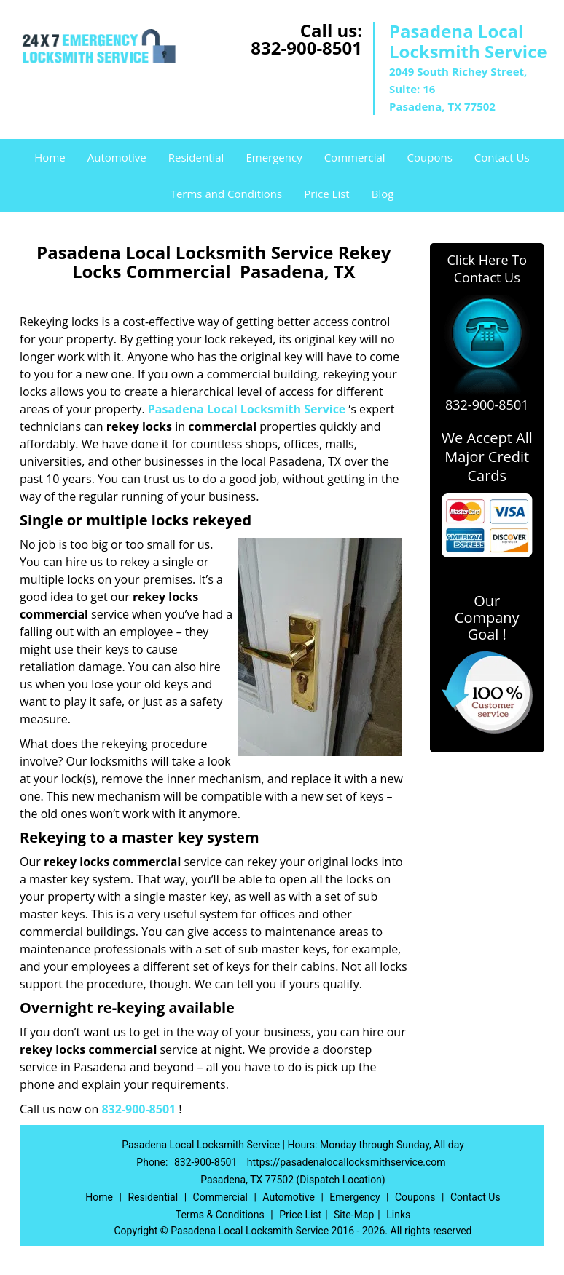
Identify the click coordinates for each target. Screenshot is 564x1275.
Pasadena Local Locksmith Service (247, 409)
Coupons (430, 157)
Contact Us (502, 157)
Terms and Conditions (227, 193)
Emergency (274, 157)
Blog (383, 193)
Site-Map (354, 1214)
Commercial (354, 157)
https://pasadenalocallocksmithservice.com (346, 1162)
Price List (327, 193)
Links (398, 1214)
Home (49, 157)
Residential (196, 157)
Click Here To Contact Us (487, 268)
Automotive (116, 157)
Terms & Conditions (220, 1214)
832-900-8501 (306, 48)
